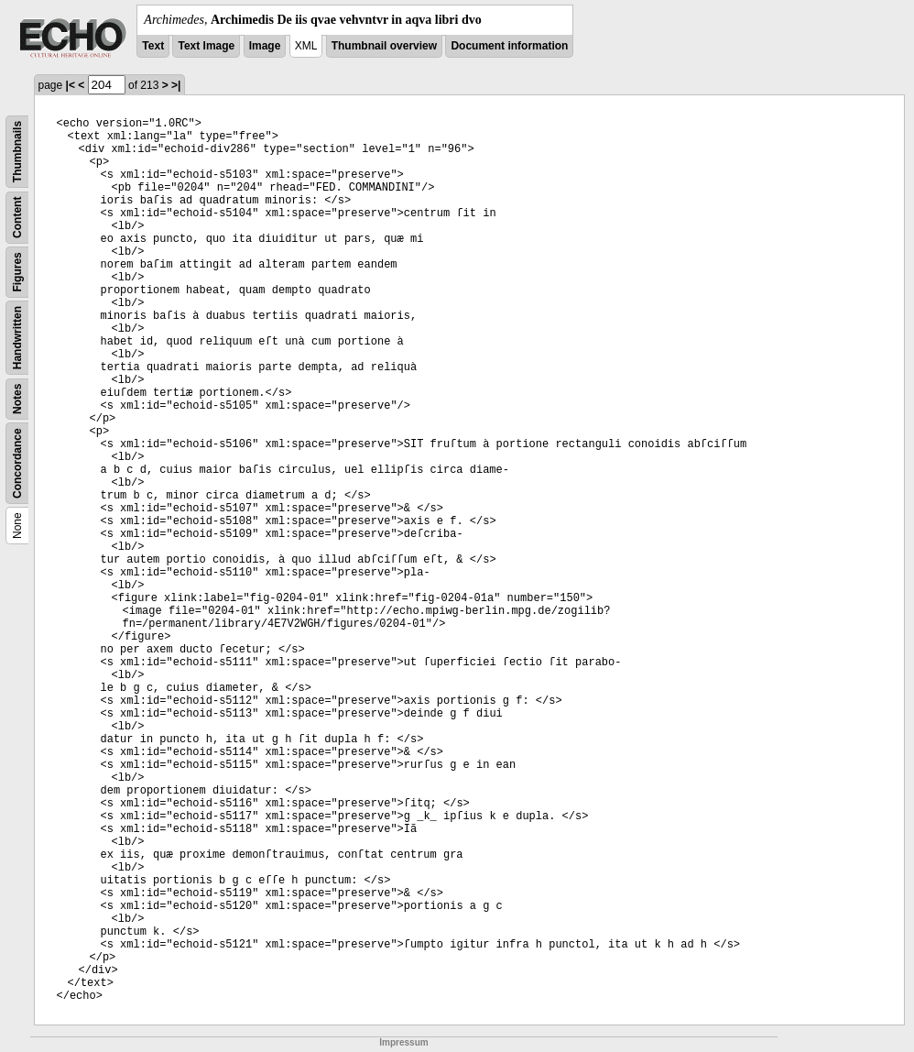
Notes (17, 399)
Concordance (17, 463)
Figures (17, 271)
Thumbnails (17, 151)
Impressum (403, 1042)
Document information (509, 45)
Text (153, 45)
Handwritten (17, 337)
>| (175, 85)
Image (265, 45)
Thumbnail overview (384, 45)
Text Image (206, 45)
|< (70, 85)
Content (17, 217)
